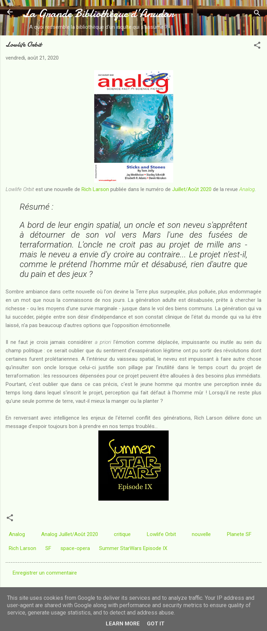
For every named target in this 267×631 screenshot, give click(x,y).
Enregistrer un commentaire (45, 573)
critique (122, 534)
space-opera (75, 548)
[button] (257, 46)
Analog (247, 189)
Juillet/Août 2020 (191, 189)
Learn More (123, 623)
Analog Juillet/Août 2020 (69, 534)
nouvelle (201, 534)
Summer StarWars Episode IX (133, 548)
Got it (155, 623)
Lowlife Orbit (161, 534)
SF (48, 548)
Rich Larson (95, 189)
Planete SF (239, 534)
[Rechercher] (257, 14)
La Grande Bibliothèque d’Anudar (98, 13)
